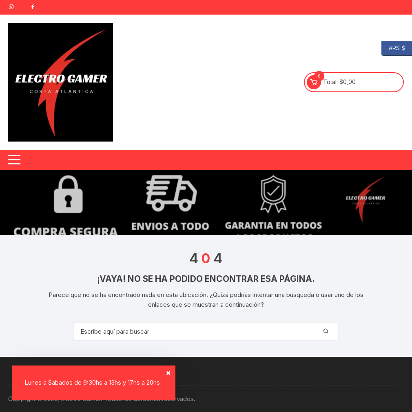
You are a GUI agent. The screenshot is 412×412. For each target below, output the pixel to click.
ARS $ (393, 48)
